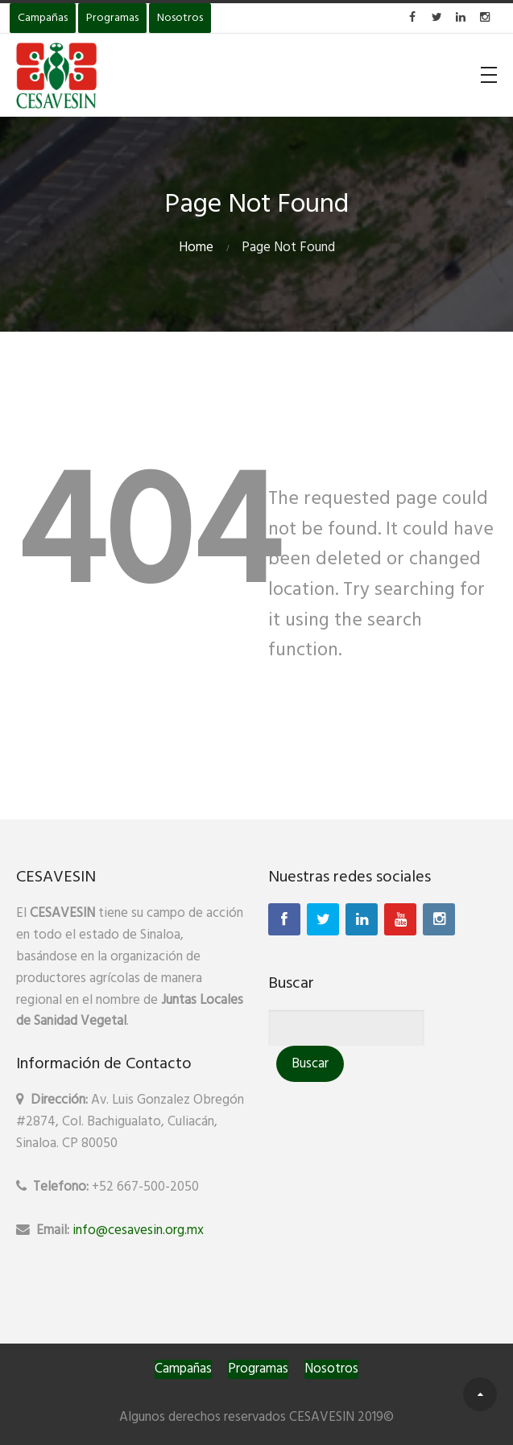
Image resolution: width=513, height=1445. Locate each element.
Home (196, 247)
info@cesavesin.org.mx (138, 1230)
